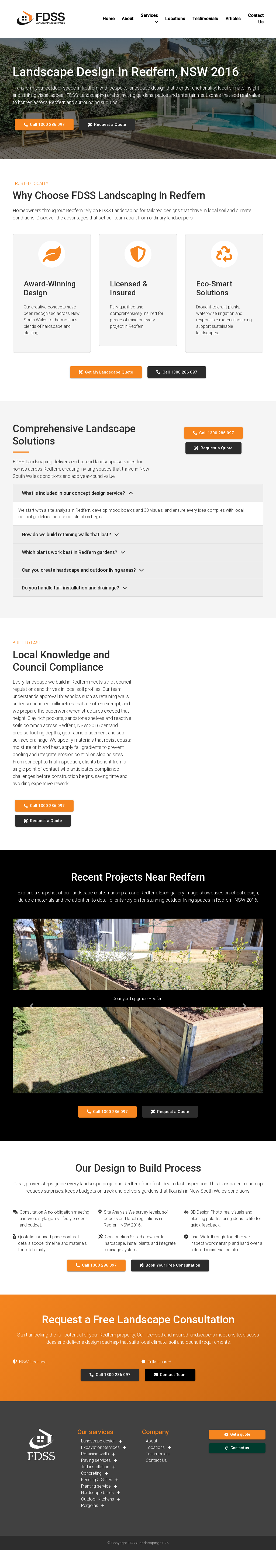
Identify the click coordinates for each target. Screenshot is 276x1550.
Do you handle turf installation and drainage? (74, 588)
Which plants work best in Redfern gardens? (73, 552)
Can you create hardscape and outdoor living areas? (83, 570)
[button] (109, 19)
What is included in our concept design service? (77, 493)
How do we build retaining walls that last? (70, 534)
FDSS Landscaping (143, 1543)
